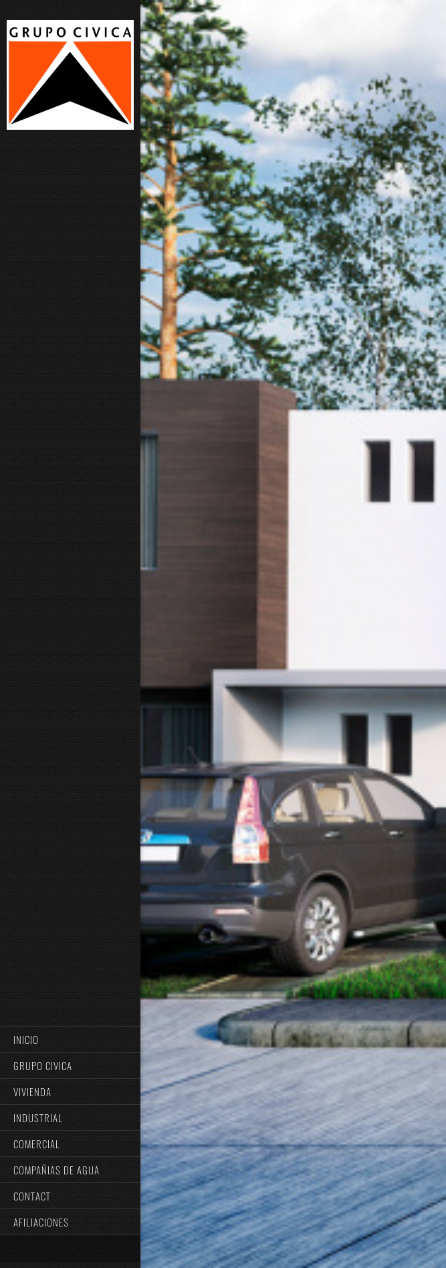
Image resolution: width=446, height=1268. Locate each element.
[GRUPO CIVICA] (70, 75)
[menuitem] (70, 1039)
